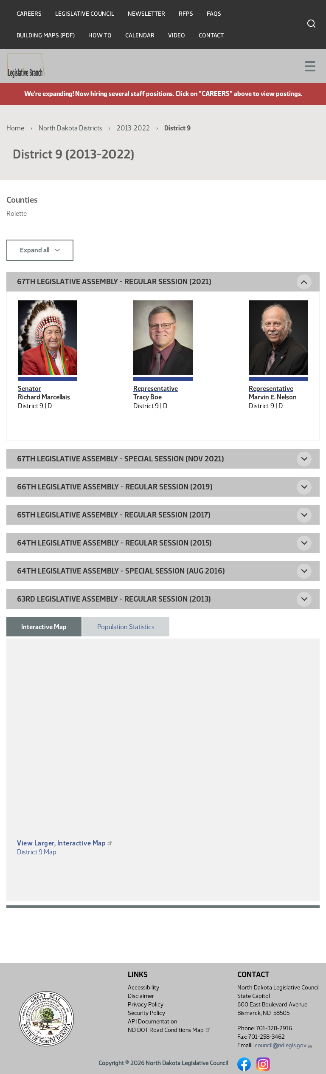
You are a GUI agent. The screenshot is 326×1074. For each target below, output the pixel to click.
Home (15, 128)
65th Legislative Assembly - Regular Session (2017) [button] (114, 515)
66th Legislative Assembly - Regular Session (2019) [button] (115, 487)
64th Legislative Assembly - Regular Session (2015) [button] (114, 543)
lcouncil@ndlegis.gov (282, 1045)
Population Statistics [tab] (126, 627)
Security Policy (146, 1013)
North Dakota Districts (70, 128)
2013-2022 (133, 128)
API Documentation (152, 1021)
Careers (29, 13)
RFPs (186, 13)
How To (100, 35)
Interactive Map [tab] (44, 627)
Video (176, 35)
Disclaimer (141, 996)
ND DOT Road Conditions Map (169, 1030)
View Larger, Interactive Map (65, 843)
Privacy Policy (145, 1004)
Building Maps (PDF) (46, 35)
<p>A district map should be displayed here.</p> (163, 751)
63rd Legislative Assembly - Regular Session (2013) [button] (114, 599)
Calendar (140, 35)
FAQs (214, 13)
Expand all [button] (40, 250)
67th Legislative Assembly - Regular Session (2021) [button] (114, 281)
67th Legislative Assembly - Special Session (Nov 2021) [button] (120, 459)
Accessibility (143, 987)
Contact (211, 35)
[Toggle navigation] (309, 65)
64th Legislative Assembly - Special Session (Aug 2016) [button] (121, 571)
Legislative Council (84, 13)
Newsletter (146, 13)
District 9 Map (36, 852)
